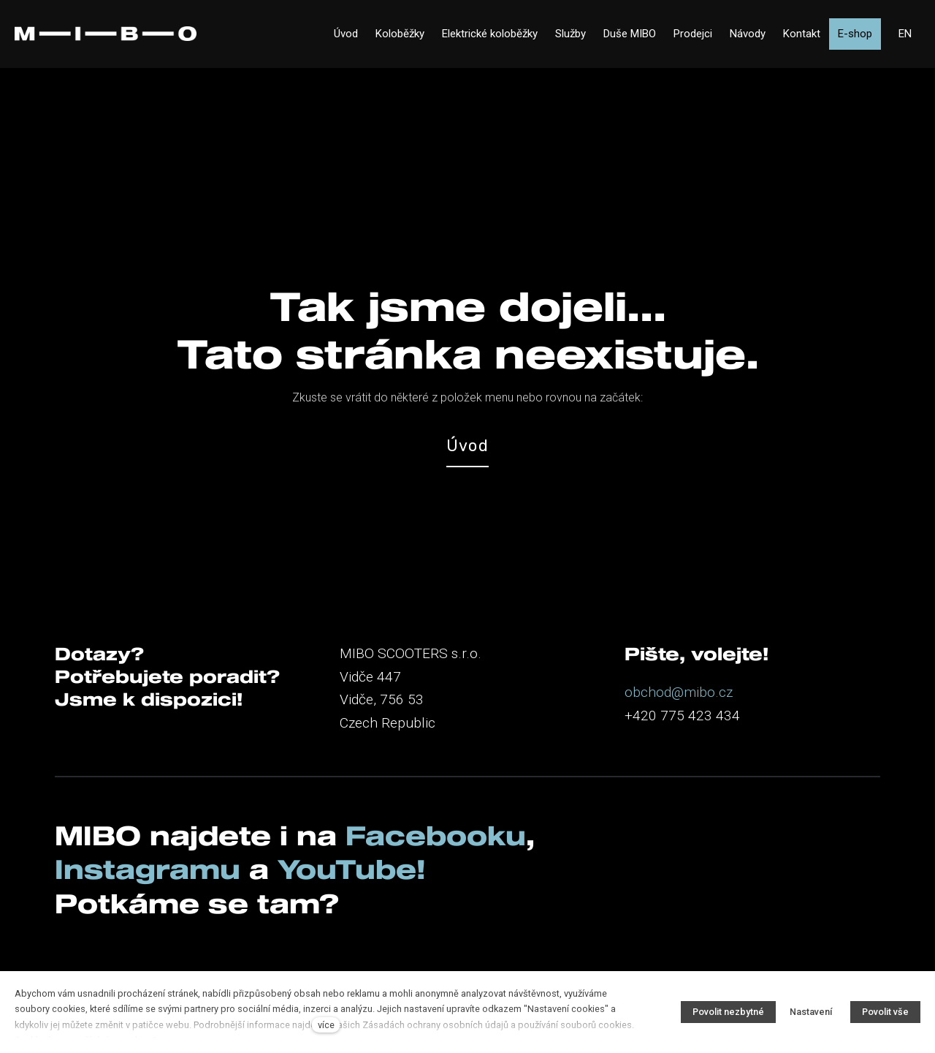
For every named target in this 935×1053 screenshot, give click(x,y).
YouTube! (352, 868)
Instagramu (152, 868)
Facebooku (436, 835)
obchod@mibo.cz (679, 692)
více (326, 1024)
